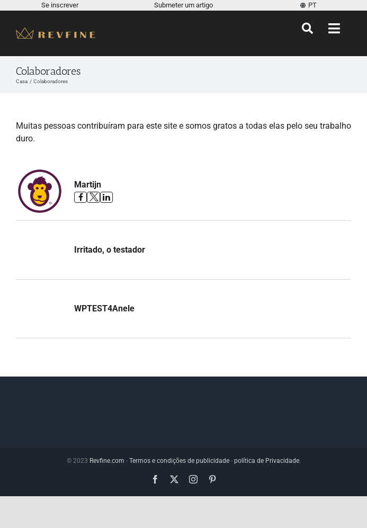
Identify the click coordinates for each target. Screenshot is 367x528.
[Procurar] (307, 29)
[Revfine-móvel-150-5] (55, 31)
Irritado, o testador (109, 250)
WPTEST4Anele (104, 308)
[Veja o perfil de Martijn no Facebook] (80, 197)
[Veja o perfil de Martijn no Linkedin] (106, 197)
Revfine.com (106, 460)
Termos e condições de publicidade (179, 460)
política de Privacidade (266, 460)
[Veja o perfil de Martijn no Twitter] (93, 197)
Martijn (87, 185)
